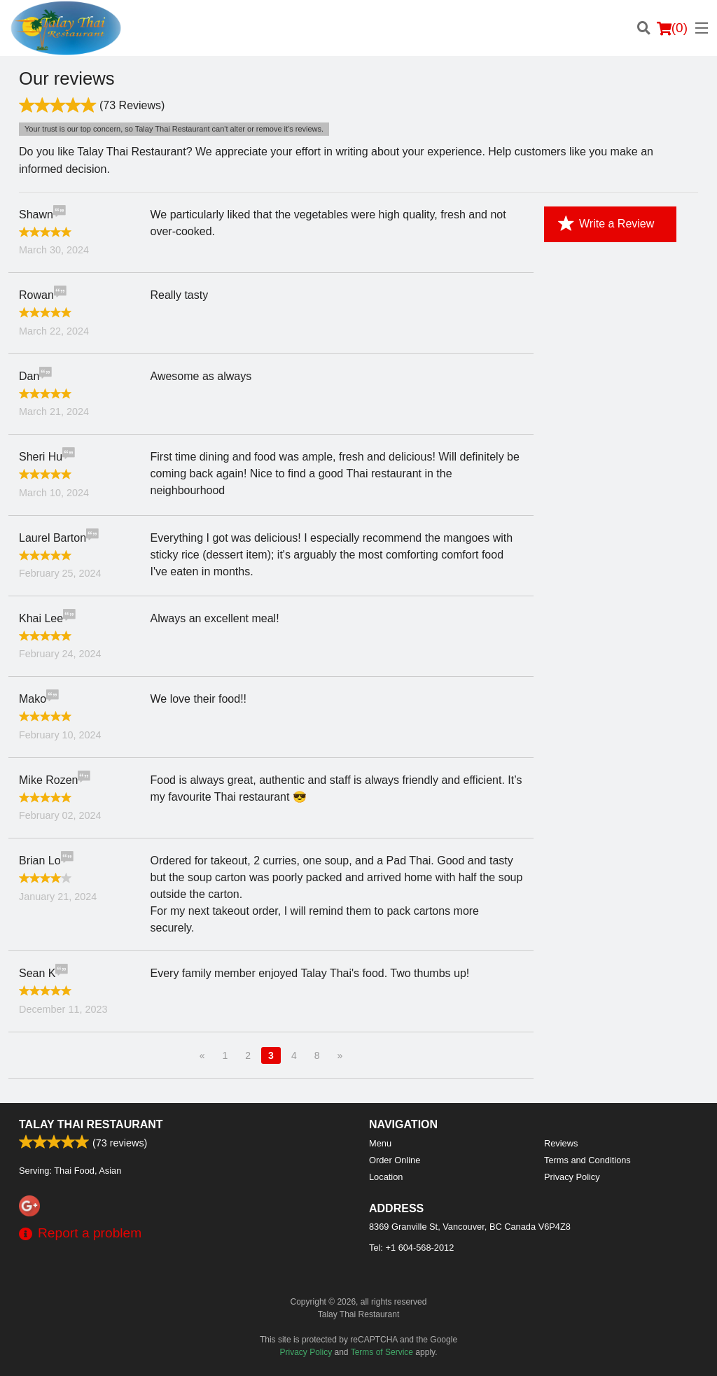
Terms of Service (382, 1352)
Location (386, 1177)
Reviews (561, 1143)
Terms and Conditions (587, 1160)
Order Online (394, 1160)
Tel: (411, 1247)
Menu (380, 1143)
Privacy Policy (572, 1177)
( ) (672, 27)
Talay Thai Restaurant (91, 1124)
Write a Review (606, 224)
